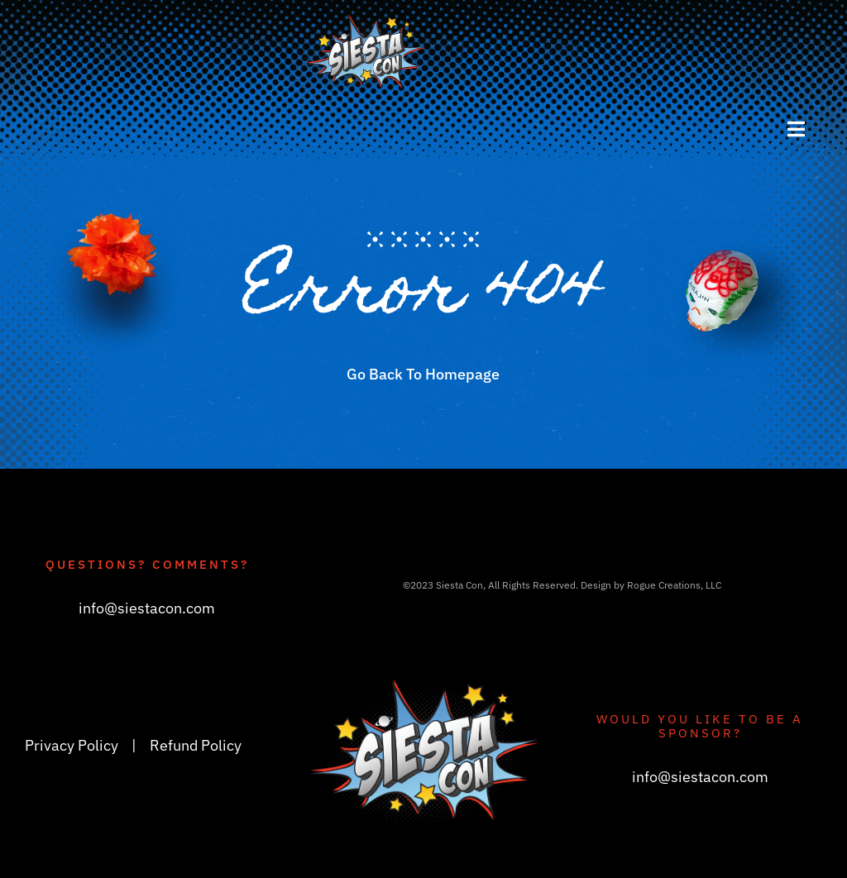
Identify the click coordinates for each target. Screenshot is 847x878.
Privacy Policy (71, 745)
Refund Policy (196, 745)
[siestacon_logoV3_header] (366, 20)
